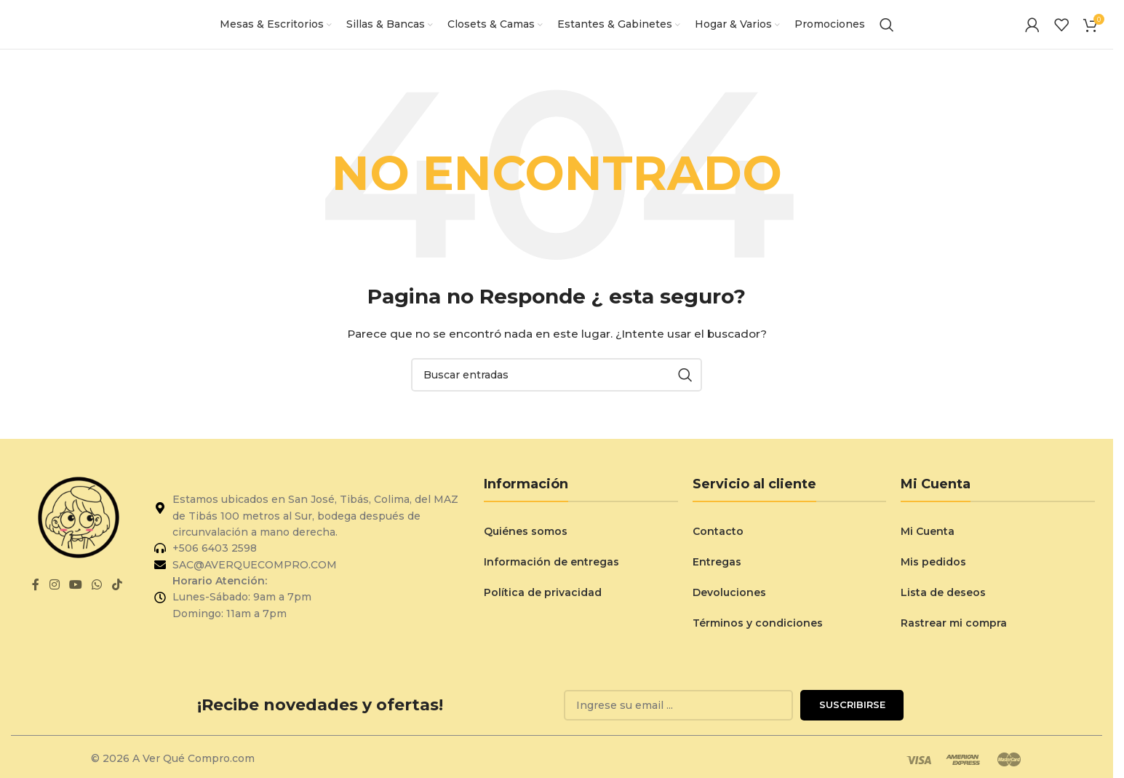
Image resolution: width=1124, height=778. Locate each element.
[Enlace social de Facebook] (35, 599)
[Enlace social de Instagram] (54, 599)
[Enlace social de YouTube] (76, 599)
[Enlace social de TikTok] (117, 599)
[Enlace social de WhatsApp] (97, 599)
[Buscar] (886, 31)
